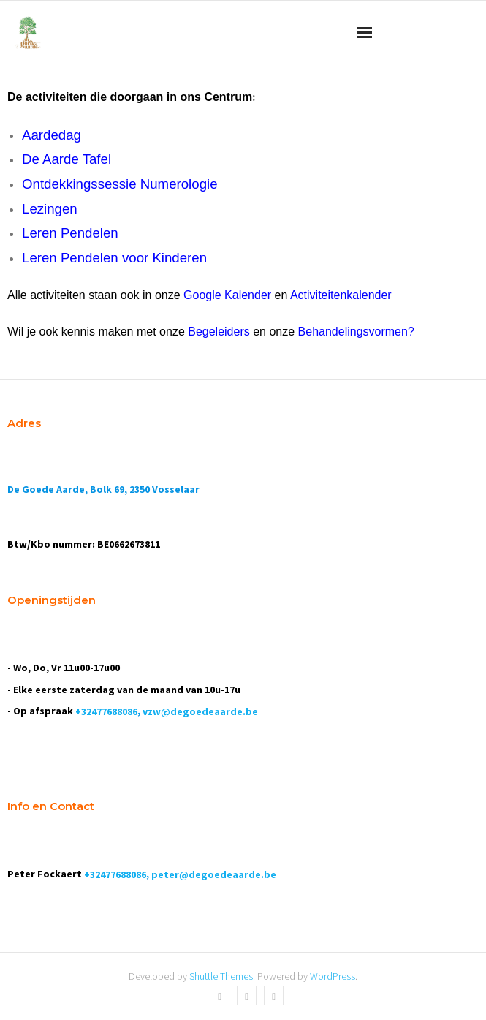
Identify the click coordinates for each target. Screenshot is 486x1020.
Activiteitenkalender (341, 295)
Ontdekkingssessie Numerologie (120, 184)
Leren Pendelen (70, 233)
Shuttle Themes (221, 976)
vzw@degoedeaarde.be (200, 711)
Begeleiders (219, 331)
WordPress (332, 976)
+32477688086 (106, 711)
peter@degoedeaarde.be (213, 874)
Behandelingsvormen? (356, 331)
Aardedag (51, 135)
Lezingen (49, 208)
